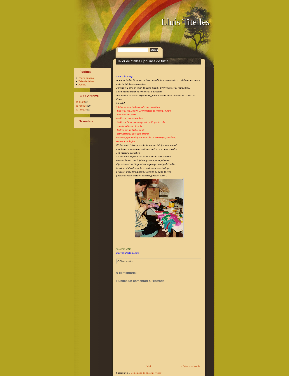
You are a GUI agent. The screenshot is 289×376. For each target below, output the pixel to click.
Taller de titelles (86, 81)
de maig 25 (81, 109)
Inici (148, 366)
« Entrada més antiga (191, 366)
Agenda (82, 84)
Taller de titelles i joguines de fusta (142, 61)
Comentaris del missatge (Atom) (146, 372)
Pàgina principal (86, 78)
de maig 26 (81, 106)
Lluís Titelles (185, 22)
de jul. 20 (80, 102)
